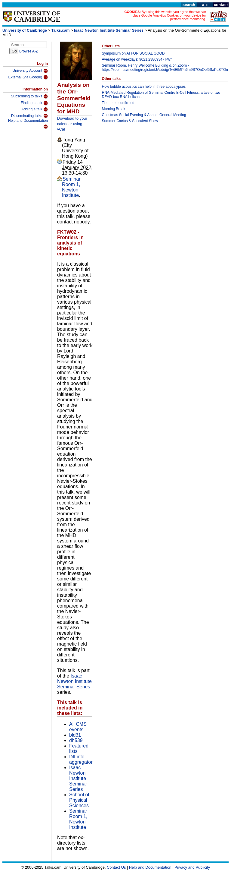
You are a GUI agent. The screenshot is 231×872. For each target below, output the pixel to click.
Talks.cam (60, 30)
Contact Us (116, 867)
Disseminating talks (29, 115)
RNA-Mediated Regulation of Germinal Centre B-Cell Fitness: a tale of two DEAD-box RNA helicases (161, 94)
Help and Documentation (28, 123)
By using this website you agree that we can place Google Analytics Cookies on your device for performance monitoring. (169, 15)
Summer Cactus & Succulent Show (130, 121)
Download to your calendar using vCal (72, 123)
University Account (30, 70)
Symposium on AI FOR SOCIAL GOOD (133, 53)
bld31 (75, 735)
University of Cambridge (24, 30)
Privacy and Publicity (192, 867)
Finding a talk (34, 103)
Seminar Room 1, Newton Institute (71, 187)
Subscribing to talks (29, 96)
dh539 (76, 740)
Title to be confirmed (118, 103)
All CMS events (78, 727)
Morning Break (113, 109)
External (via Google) (28, 77)
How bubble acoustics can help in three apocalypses (144, 86)
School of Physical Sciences (79, 800)
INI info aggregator (80, 759)
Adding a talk (34, 109)
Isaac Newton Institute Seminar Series (108, 30)
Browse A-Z (28, 51)
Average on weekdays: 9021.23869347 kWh (137, 59)
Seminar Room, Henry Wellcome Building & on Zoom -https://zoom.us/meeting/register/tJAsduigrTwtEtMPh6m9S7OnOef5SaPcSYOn (165, 67)
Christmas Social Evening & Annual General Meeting (144, 115)
